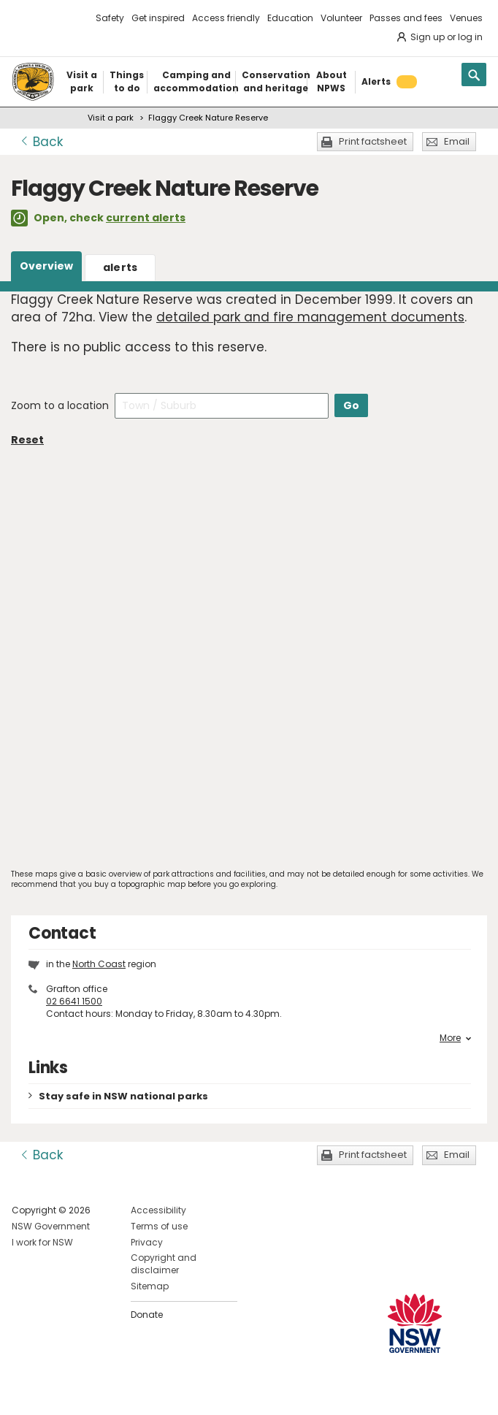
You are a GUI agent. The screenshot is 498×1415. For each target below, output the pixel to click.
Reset (27, 439)
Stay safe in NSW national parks (123, 1096)
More (455, 1038)
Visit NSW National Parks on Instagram (56, 1392)
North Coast (99, 964)
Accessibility (158, 1210)
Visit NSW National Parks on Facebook (25, 1392)
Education (290, 18)
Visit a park (111, 117)
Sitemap (150, 1286)
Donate (147, 1314)
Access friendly (226, 18)
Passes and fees (406, 18)
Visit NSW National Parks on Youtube (87, 1392)
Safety (110, 18)
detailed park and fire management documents (310, 317)
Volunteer (341, 18)
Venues (466, 18)
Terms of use (159, 1226)
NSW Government (51, 1226)
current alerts (145, 217)
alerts (120, 267)
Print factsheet (373, 141)
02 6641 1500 (74, 1001)
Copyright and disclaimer (163, 1263)
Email (457, 141)
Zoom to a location (60, 405)
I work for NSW (42, 1242)
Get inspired (158, 18)
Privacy (147, 1242)
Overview (46, 266)
